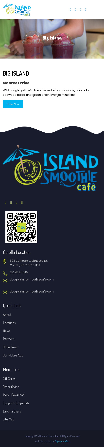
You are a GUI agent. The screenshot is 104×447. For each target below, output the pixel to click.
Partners (9, 339)
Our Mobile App (13, 355)
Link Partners (12, 411)
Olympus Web (62, 441)
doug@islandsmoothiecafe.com (32, 279)
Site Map (8, 419)
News (6, 331)
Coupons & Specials (16, 403)
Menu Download (14, 395)
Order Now (13, 104)
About (7, 314)
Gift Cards (9, 378)
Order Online (11, 387)
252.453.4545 (19, 272)
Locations (9, 323)
